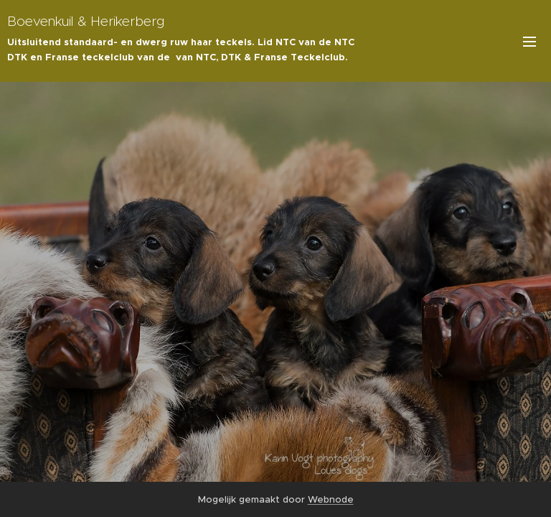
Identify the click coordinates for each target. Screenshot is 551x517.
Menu (529, 41)
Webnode (331, 499)
